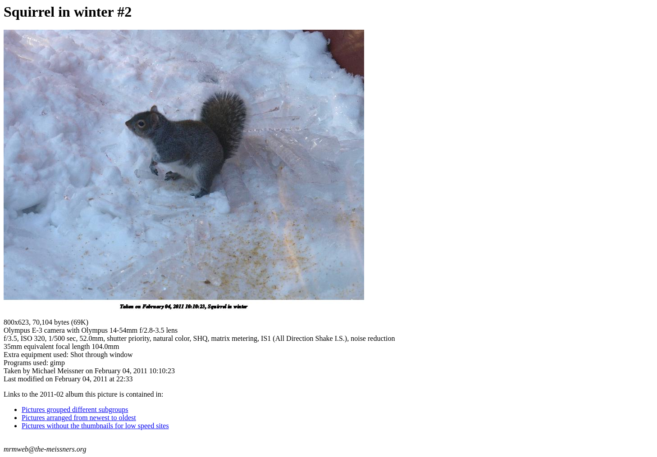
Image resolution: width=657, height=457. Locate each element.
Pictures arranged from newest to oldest (79, 417)
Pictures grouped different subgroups (75, 409)
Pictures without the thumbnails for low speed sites (95, 426)
